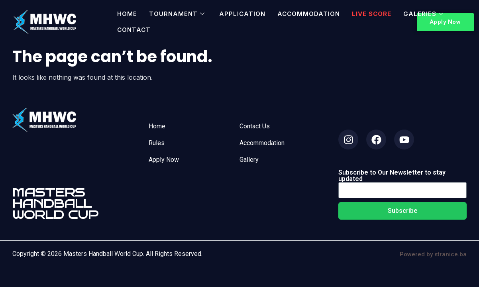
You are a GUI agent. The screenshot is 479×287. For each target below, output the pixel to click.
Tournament (177, 14)
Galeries (423, 14)
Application (242, 14)
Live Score (371, 14)
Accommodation (308, 14)
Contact (134, 29)
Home (127, 14)
